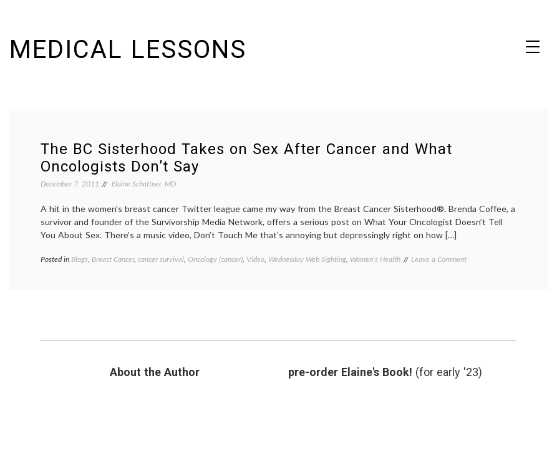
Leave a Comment (439, 259)
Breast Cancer (113, 259)
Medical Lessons (127, 49)
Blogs (79, 259)
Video (255, 259)
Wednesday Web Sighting (307, 259)
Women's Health (375, 259)
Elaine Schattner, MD (144, 183)
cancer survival (161, 259)
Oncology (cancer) (215, 259)
